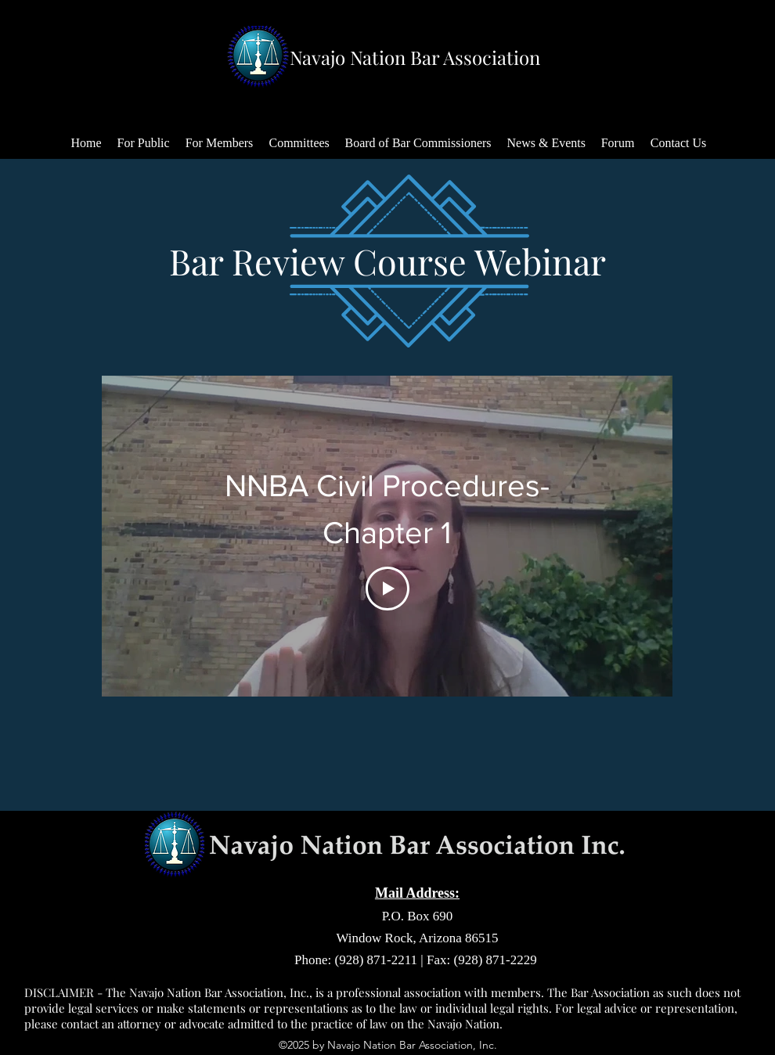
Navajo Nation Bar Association (415, 57)
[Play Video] (387, 588)
